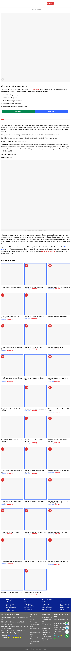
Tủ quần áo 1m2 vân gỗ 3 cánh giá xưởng (11, 502)
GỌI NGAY (18, 111)
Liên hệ (62, 636)
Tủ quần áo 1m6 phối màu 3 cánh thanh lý (34, 471)
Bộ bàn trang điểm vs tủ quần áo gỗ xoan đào (11, 440)
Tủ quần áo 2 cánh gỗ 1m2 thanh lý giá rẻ (11, 471)
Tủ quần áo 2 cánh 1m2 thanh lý (33, 347)
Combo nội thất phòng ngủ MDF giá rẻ (11, 593)
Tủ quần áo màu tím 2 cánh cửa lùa (35, 532)
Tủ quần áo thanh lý (35, 9)
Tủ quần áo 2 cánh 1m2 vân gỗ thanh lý (12, 378)
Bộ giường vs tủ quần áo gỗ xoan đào (34, 378)
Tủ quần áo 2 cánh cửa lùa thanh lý (35, 409)
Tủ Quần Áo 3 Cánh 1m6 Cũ (32, 592)
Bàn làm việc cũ (47, 617)
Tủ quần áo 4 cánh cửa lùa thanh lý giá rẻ (58, 409)
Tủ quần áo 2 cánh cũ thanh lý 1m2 (58, 470)
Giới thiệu (33, 620)
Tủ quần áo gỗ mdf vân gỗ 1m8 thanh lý (33, 440)
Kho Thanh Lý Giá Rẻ (14, 637)
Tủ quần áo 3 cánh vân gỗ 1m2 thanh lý (12, 348)
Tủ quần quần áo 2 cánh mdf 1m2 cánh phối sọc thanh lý (58, 502)
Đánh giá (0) (8, 121)
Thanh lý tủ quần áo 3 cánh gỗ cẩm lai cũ (58, 378)
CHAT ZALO (52, 111)
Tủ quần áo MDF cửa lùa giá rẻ (57, 316)
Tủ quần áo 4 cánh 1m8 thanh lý (33, 316)
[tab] (2, 121)
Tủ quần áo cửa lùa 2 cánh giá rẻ (11, 287)
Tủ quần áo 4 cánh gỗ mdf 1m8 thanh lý (10, 317)
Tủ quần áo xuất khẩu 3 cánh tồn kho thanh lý (11, 409)
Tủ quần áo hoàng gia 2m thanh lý (58, 532)
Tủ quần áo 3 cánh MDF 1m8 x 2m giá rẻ (58, 562)
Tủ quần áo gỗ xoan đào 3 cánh (33, 287)
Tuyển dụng (33, 622)
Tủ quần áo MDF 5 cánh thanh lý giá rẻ (35, 562)
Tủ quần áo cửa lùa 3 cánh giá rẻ (34, 501)
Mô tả (2, 121)
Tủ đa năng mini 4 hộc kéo (56, 347)
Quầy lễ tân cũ (46, 636)
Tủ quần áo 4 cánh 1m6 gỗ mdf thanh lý (57, 440)
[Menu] (50, 3)
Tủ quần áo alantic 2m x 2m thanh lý (59, 287)
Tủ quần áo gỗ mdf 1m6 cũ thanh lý (11, 561)
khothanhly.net (12, 635)
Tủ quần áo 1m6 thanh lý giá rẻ (10, 532)
